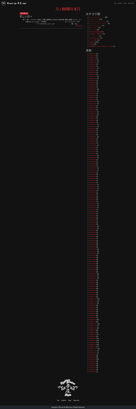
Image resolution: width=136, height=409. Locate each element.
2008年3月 (92, 342)
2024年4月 (92, 72)
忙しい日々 (26, 16)
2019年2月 (92, 133)
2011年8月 (92, 257)
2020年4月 (92, 120)
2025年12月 (93, 60)
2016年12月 (93, 155)
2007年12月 (93, 349)
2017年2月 (92, 151)
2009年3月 (92, 317)
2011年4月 (92, 266)
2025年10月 (93, 62)
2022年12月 (93, 89)
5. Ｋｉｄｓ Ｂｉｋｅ (95, 25)
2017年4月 (92, 149)
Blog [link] (69, 400)
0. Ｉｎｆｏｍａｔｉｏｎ (97, 17)
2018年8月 (92, 141)
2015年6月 (92, 176)
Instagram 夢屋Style (96, 34)
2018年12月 (93, 137)
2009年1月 (92, 322)
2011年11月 (93, 251)
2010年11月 (93, 276)
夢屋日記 (92, 42)
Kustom (120, 3)
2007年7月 (92, 359)
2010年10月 (93, 278)
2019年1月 (92, 135)
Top (115, 3)
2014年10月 (93, 189)
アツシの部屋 (93, 40)
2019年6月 (92, 130)
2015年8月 (92, 174)
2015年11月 (93, 170)
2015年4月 (92, 180)
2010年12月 (93, 274)
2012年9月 (92, 230)
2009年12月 (93, 299)
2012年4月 (92, 241)
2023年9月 (92, 81)
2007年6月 (92, 361)
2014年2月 (92, 199)
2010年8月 (92, 282)
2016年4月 (92, 164)
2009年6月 (92, 311)
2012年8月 (92, 232)
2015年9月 (92, 172)
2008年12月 (93, 324)
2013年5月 (92, 218)
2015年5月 (92, 178)
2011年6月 (92, 261)
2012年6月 (92, 236)
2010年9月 (92, 280)
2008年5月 (92, 338)
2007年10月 (93, 353)
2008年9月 (92, 330)
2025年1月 (92, 66)
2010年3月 (92, 293)
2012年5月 (92, 239)
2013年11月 (93, 205)
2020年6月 (92, 118)
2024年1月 (92, 74)
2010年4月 (92, 290)
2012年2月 (92, 245)
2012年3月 (92, 243)
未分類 (91, 44)
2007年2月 (92, 369)
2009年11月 (93, 301)
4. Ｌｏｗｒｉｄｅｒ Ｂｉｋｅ (98, 23)
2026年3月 (92, 56)
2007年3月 (92, 367)
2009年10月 (93, 303)
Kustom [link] (63, 400)
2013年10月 (93, 207)
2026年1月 (92, 58)
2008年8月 (92, 332)
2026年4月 (92, 54)
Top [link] (58, 400)
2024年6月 (92, 70)
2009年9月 (92, 305)
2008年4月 (92, 340)
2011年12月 (93, 249)
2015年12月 (93, 168)
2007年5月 (92, 363)
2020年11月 (93, 114)
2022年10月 (93, 91)
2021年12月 (93, 101)
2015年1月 (92, 182)
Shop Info (131, 3)
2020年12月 (93, 112)
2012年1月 (92, 247)
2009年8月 (92, 307)
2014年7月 (92, 193)
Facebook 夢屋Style (95, 32)
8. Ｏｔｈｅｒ (93, 27)
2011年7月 (92, 259)
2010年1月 (92, 297)
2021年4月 (92, 108)
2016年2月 (92, 166)
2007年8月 (92, 357)
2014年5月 (92, 195)
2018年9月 (92, 139)
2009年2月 (92, 320)
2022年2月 (92, 97)
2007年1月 (92, 371)
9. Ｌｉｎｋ (92, 30)
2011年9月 (92, 255)
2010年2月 (92, 295)
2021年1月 (92, 110)
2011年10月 (93, 253)
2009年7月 (92, 309)
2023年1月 (92, 87)
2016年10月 (93, 157)
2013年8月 (92, 212)
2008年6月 (92, 336)
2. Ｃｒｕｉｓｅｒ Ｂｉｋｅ (97, 21)
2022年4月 (92, 95)
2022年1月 (92, 99)
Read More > (79, 26)
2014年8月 (92, 191)
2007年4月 (92, 365)
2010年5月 (92, 288)
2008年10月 (93, 328)
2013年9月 (92, 209)
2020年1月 (92, 122)
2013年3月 (92, 222)
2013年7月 (92, 214)
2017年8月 (92, 147)
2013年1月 (92, 224)
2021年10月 (93, 103)
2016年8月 (92, 160)
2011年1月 (92, 272)
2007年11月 (93, 351)
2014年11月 (93, 187)
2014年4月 (92, 197)
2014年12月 (93, 184)
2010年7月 (92, 284)
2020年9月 (92, 116)
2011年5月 (92, 263)
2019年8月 (92, 128)
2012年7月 (92, 234)
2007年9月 (92, 355)
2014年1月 (92, 201)
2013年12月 (93, 203)
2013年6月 (92, 216)
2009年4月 (92, 315)
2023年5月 (92, 83)
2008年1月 (92, 347)
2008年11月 (93, 326)
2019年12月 (93, 124)
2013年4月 (92, 220)
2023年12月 (93, 76)
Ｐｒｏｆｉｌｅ (94, 36)
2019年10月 (93, 126)
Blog (125, 3)
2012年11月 (93, 228)
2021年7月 (92, 106)
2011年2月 (92, 270)
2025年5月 (92, 64)
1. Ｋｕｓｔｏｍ (94, 19)
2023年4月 (92, 85)
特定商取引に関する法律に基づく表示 (101, 46)
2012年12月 (93, 226)
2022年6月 (92, 93)
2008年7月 (92, 334)
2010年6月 (92, 286)
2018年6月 (92, 143)
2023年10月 (93, 79)
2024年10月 (93, 68)
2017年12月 (93, 145)
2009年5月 (92, 313)
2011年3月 (92, 268)
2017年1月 (92, 153)
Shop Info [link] (76, 400)
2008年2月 (92, 344)
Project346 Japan (94, 38)
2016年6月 (92, 162)
